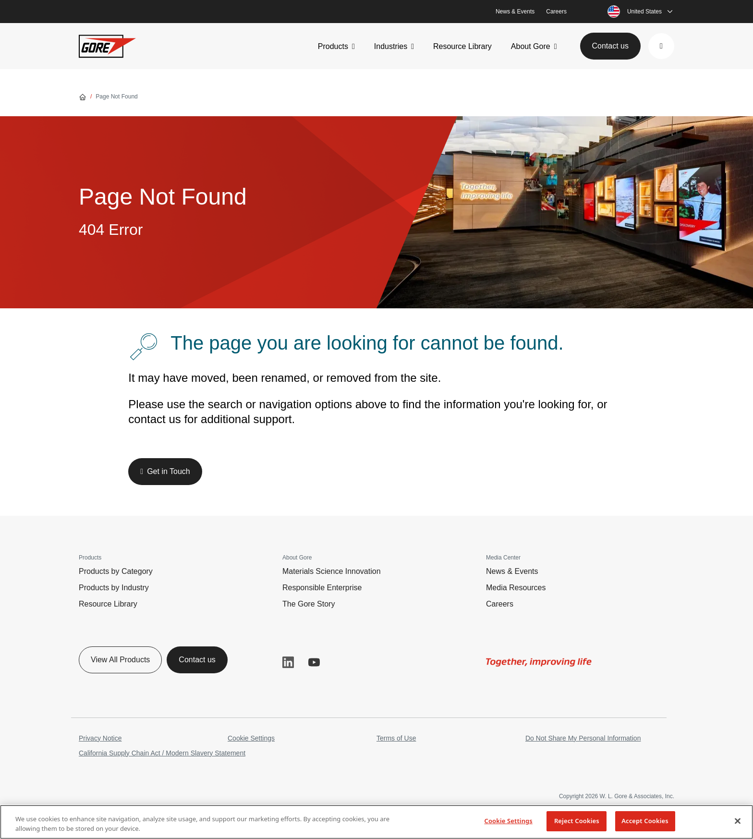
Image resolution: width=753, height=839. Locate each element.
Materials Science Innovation (331, 571)
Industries (390, 46)
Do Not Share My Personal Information (583, 738)
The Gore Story (308, 604)
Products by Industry (114, 588)
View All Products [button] (120, 660)
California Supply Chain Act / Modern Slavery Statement (162, 753)
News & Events (515, 11)
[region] (376, 822)
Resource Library (462, 46)
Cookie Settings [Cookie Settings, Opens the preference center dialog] (508, 820)
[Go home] (82, 96)
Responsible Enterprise (322, 588)
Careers (556, 11)
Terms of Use (396, 738)
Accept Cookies (644, 820)
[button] (661, 46)
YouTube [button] (314, 662)
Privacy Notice (100, 738)
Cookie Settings (251, 738)
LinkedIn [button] (288, 662)
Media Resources (516, 588)
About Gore (530, 46)
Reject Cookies (576, 820)
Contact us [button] (610, 46)
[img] (539, 662)
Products (333, 46)
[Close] (737, 820)
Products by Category (116, 571)
